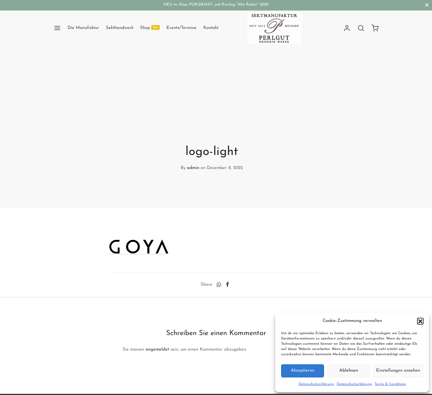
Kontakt (210, 28)
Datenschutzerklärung (316, 384)
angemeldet (157, 349)
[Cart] (374, 28)
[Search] (360, 28)
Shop (150, 27)
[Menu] (57, 28)
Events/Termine (181, 28)
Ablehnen (348, 370)
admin (193, 168)
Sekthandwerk (119, 28)
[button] (420, 321)
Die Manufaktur (83, 28)
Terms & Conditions (390, 384)
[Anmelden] (346, 28)
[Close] (427, 5)
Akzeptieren (302, 370)
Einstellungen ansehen (398, 370)
